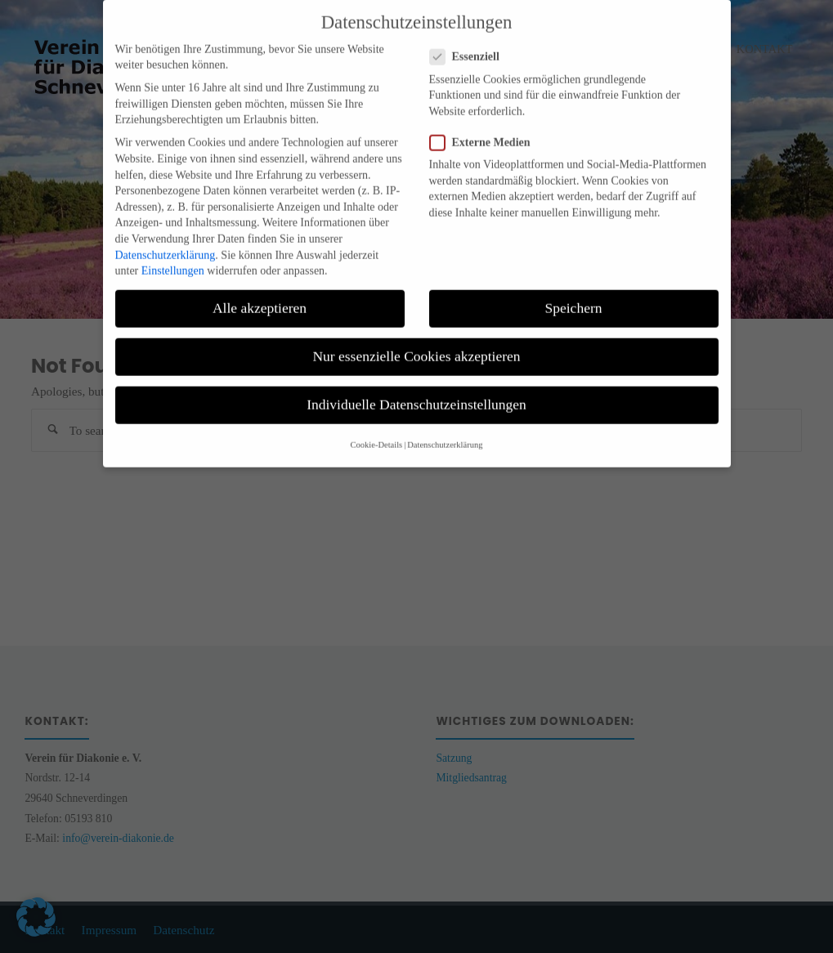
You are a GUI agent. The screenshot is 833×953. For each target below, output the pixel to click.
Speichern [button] (573, 295)
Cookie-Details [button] (377, 431)
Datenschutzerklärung (165, 241)
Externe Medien (486, 128)
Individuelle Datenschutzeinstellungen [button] (416, 391)
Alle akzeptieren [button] (260, 295)
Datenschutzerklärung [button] (444, 431)
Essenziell (471, 43)
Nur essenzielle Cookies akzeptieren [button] (416, 343)
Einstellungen (172, 258)
